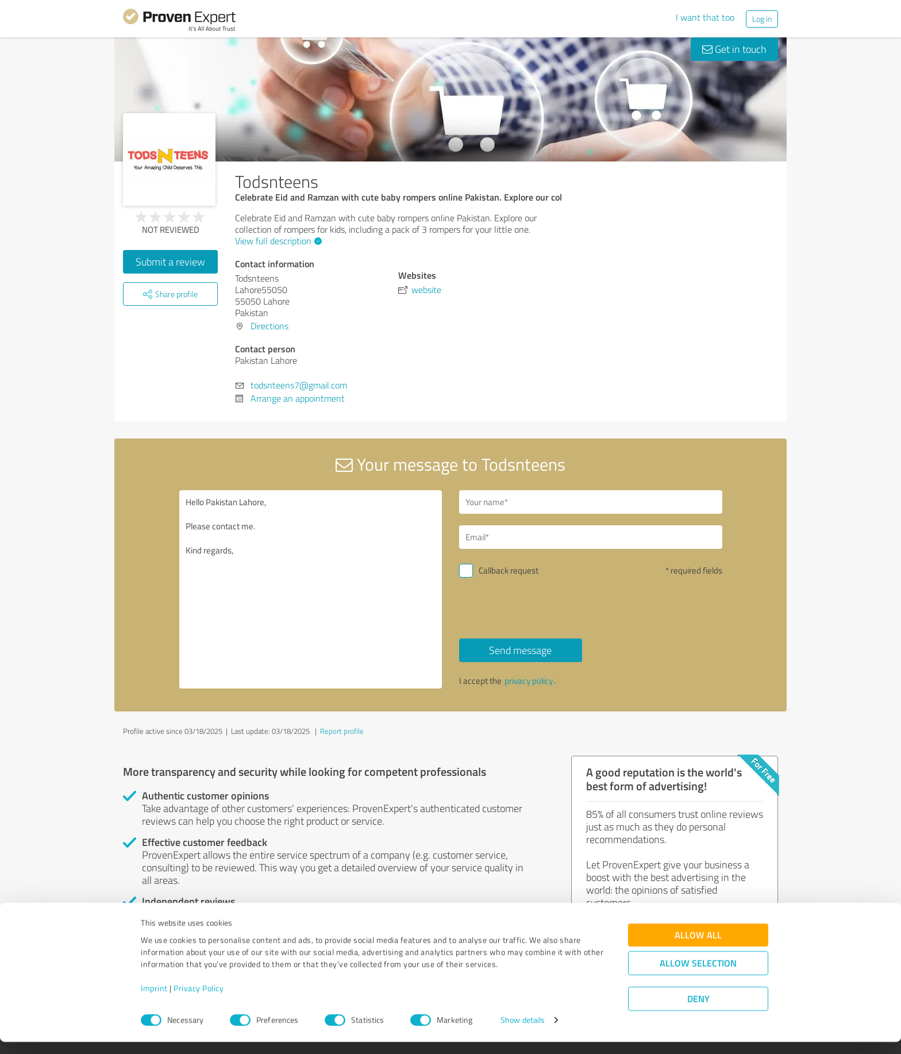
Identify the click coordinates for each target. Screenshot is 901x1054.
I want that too (705, 17)
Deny (698, 1011)
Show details (522, 1032)
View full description (277, 240)
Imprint (154, 1000)
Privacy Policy (199, 1000)
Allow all (698, 947)
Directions (269, 326)
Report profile (342, 731)
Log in (762, 18)
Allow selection (698, 975)
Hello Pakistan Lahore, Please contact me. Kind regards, (310, 589)
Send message (520, 650)
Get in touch (734, 49)
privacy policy (529, 681)
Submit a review (170, 261)
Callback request (508, 570)
